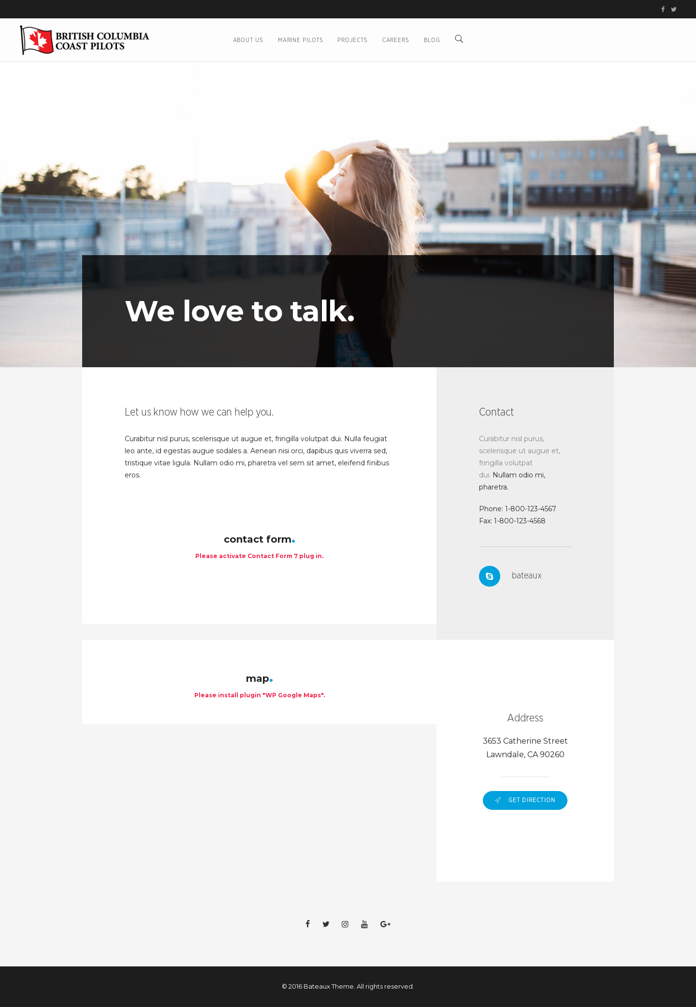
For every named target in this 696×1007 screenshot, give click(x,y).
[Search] (459, 39)
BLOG (432, 40)
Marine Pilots (300, 40)
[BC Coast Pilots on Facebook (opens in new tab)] (664, 10)
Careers (395, 40)
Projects (352, 40)
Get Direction (525, 800)
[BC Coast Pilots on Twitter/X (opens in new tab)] (672, 10)
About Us (248, 40)
